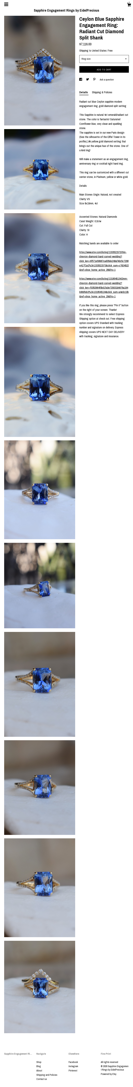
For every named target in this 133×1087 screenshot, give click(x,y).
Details (83, 92)
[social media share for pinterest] (94, 79)
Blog (38, 1066)
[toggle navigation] (6, 4)
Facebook (73, 1062)
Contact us (41, 1079)
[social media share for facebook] (81, 79)
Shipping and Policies (46, 1074)
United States (99, 50)
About (39, 1070)
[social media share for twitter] (88, 79)
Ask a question (107, 79)
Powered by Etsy (108, 1074)
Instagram (73, 1066)
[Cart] (129, 5)
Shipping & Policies (102, 92)
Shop (38, 1062)
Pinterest (73, 1070)
